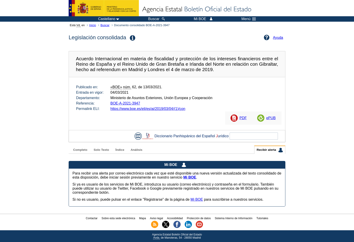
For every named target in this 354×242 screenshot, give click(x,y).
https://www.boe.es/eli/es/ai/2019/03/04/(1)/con (147, 109)
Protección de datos (199, 218)
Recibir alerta (270, 150)
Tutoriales (262, 218)
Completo (80, 149)
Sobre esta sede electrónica (118, 218)
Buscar (104, 25)
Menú (248, 19)
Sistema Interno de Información (233, 218)
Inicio (92, 25)
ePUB (271, 118)
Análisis (136, 149)
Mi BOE (197, 199)
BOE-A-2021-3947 (125, 103)
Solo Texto (101, 149)
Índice (119, 149)
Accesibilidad (175, 218)
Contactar (92, 218)
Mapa (142, 218)
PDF (243, 118)
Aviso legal (156, 218)
